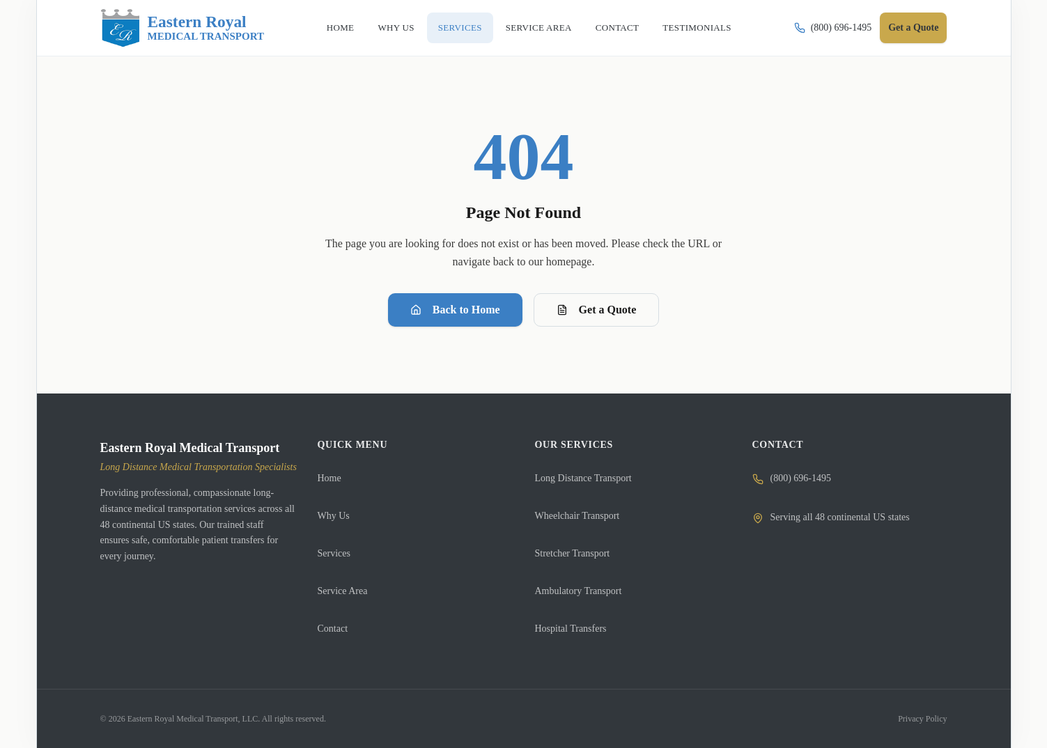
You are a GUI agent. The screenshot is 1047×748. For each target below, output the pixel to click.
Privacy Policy (922, 719)
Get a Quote (913, 27)
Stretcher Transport (572, 553)
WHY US (396, 27)
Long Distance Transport (583, 478)
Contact (333, 628)
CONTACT (617, 27)
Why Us (334, 516)
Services (334, 553)
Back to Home (455, 309)
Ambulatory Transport (578, 591)
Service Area (343, 591)
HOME (341, 27)
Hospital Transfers (571, 628)
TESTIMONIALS (696, 27)
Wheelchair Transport (577, 516)
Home (329, 478)
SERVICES (460, 27)
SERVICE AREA (539, 27)
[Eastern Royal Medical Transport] (182, 27)
